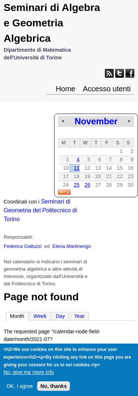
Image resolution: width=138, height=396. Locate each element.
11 (76, 168)
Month (19, 315)
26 (88, 185)
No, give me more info (28, 375)
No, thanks (53, 389)
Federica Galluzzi (23, 246)
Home (65, 89)
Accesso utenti (107, 89)
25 (76, 185)
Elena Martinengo (72, 246)
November (96, 121)
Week (40, 316)
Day (60, 316)
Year (79, 316)
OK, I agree (19, 389)
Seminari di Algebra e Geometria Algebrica (52, 23)
